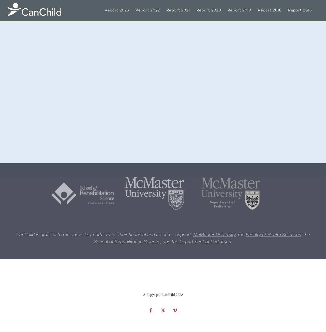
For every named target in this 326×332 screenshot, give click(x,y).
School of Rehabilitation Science (127, 242)
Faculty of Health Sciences (273, 235)
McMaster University (214, 235)
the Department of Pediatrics (201, 242)
